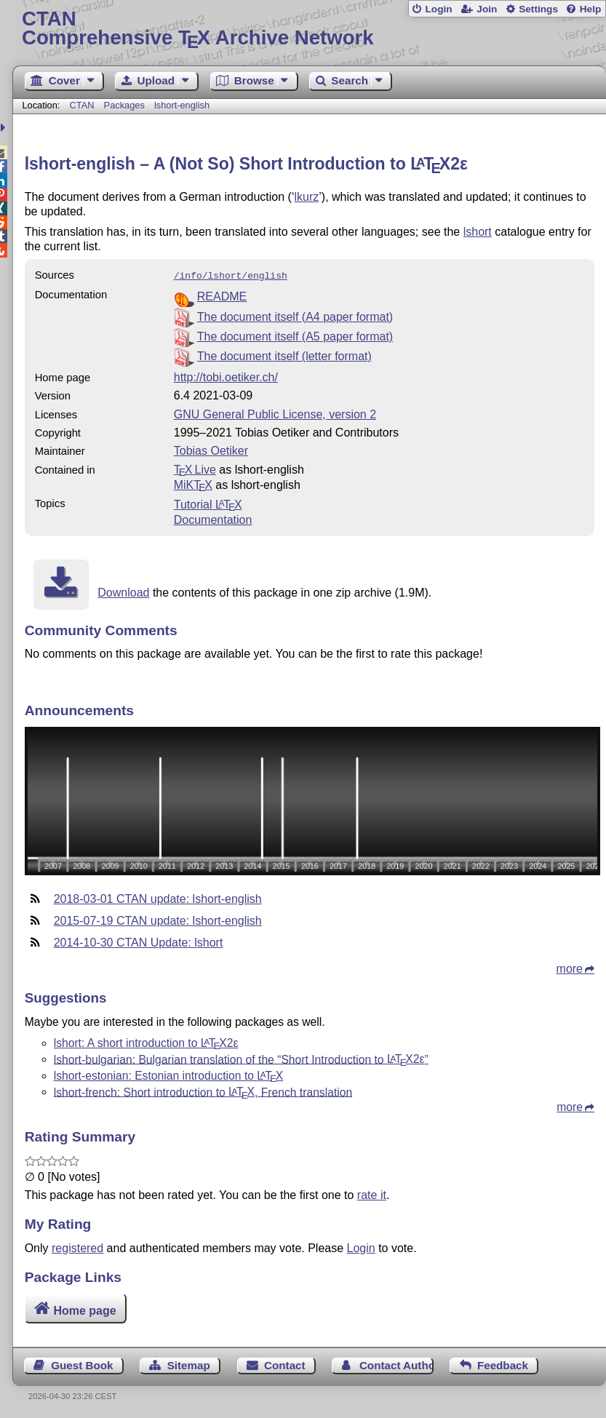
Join (487, 9)
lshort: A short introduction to (146, 1041)
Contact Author (396, 1364)
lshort (477, 232)
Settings (538, 9)
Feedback (502, 1364)
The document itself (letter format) (284, 354)
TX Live (195, 468)
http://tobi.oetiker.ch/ (226, 376)
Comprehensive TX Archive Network (309, 28)
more (570, 967)
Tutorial (208, 503)
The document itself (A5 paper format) (295, 335)
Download (123, 591)
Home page (84, 1308)
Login (438, 9)
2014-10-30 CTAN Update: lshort (138, 941)
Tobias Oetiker (211, 449)
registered (77, 1246)
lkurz (306, 197)
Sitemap (188, 1364)
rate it (371, 1193)
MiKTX (193, 483)
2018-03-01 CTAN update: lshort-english (158, 897)
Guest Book (82, 1364)
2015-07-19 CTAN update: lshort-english (158, 919)
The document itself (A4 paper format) (295, 315)
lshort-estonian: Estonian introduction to (169, 1074)
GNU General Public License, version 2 (275, 413)
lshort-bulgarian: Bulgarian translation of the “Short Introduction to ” (241, 1057)
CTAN (82, 105)
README (222, 295)
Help (591, 9)
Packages (126, 105)
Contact (285, 1364)
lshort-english (182, 105)
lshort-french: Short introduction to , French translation (203, 1090)
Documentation (213, 518)
